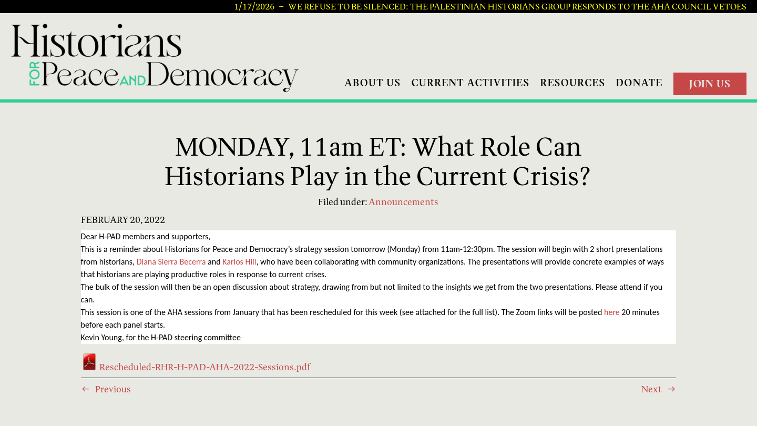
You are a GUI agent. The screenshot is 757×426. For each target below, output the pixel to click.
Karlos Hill (239, 262)
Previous (113, 389)
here (612, 312)
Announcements (403, 202)
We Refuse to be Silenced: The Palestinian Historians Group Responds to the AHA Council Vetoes (517, 7)
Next (651, 389)
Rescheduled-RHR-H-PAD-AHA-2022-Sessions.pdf (195, 367)
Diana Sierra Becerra (171, 262)
